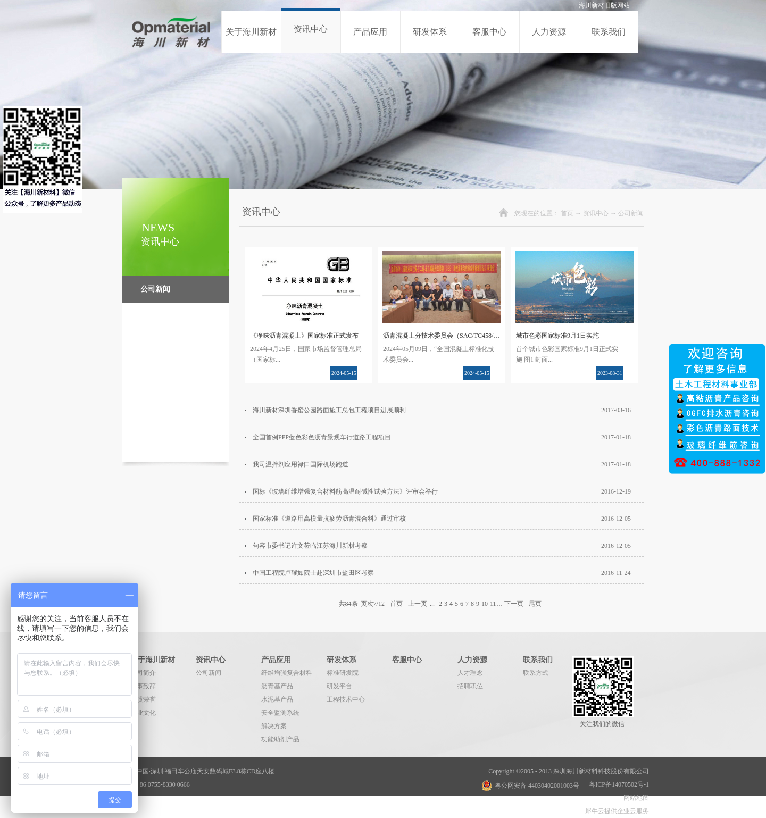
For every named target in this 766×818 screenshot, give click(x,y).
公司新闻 (631, 213)
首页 (567, 213)
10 (484, 603)
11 (493, 603)
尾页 (535, 603)
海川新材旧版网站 (604, 5)
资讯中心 (596, 213)
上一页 (417, 603)
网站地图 (634, 798)
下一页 (513, 603)
